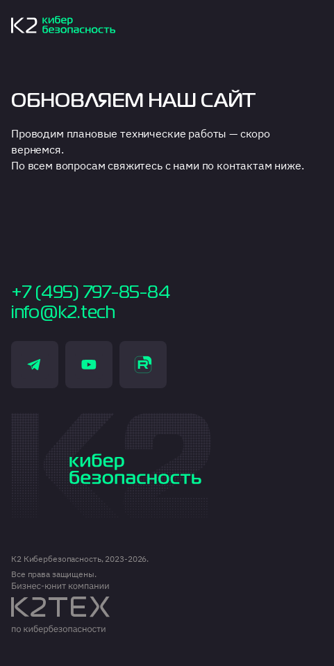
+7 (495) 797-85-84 (90, 293)
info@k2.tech (63, 313)
